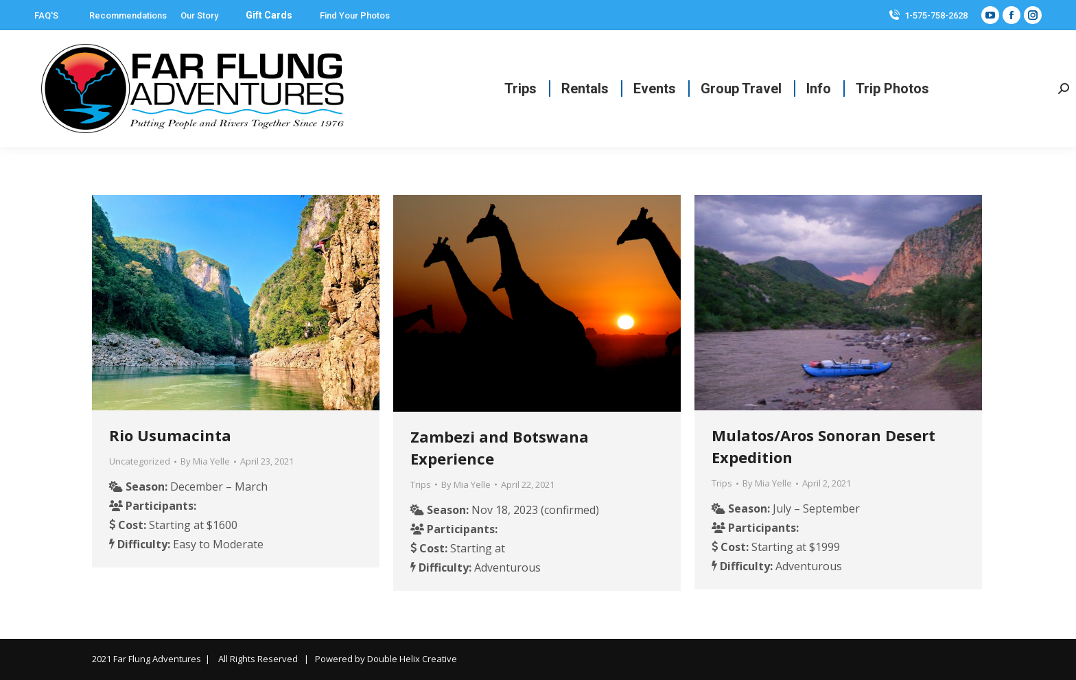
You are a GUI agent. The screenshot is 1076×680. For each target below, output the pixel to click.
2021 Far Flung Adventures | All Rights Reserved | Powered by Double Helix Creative (274, 659)
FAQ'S (46, 15)
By (205, 461)
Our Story (199, 15)
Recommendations (128, 15)
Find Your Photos (355, 15)
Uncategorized (139, 461)
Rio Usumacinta (170, 435)
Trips (420, 484)
